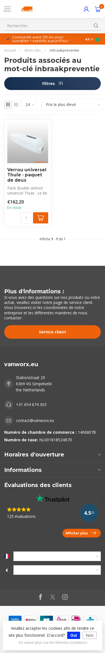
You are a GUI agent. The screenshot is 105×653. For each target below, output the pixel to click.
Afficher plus (81, 533)
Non (90, 635)
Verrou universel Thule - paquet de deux (26, 175)
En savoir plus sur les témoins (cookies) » (53, 642)
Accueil (10, 50)
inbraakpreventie (64, 50)
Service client (52, 331)
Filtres (52, 83)
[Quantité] (26, 217)
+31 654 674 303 (31, 404)
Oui (73, 635)
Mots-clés (33, 50)
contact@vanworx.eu (35, 420)
